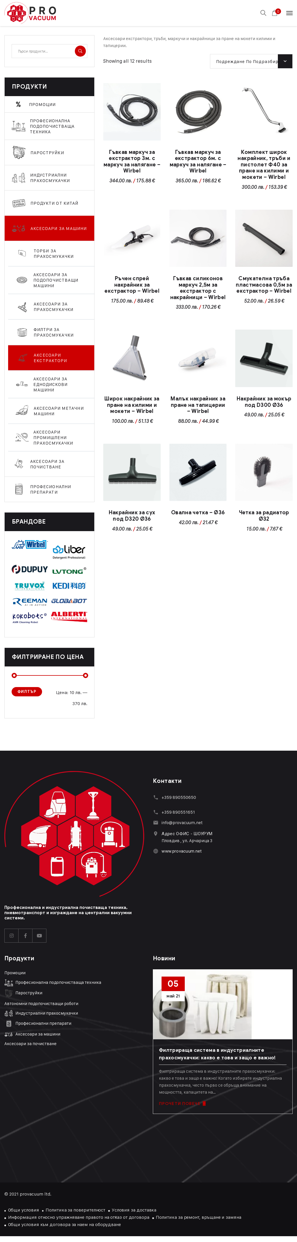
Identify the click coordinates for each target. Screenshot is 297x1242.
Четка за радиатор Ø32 (264, 515)
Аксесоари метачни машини (59, 410)
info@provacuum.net (182, 822)
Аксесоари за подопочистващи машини (56, 280)
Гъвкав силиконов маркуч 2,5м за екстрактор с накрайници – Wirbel (198, 288)
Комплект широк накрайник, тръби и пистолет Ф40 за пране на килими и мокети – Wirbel (264, 164)
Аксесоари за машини (58, 228)
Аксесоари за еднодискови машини (50, 384)
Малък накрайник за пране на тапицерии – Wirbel (198, 405)
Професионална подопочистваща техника (52, 126)
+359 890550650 (179, 797)
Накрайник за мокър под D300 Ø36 (264, 402)
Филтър (26, 691)
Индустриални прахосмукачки (50, 177)
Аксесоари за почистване (47, 464)
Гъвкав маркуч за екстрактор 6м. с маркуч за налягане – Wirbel (198, 161)
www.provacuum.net (182, 851)
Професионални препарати (50, 489)
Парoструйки (47, 152)
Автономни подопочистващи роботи (41, 1003)
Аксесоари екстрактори (50, 357)
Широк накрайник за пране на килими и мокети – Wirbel (131, 405)
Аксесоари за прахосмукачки (54, 306)
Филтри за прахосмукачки (54, 332)
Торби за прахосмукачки (54, 253)
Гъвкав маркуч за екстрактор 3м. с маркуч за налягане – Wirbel (132, 161)
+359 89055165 (177, 812)
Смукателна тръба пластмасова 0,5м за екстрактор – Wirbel (264, 284)
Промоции (42, 104)
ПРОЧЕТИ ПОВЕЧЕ (182, 1103)
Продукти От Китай (54, 203)
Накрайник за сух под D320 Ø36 (132, 515)
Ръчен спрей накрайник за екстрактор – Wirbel (132, 284)
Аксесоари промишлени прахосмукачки (53, 437)
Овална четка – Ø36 (198, 512)
